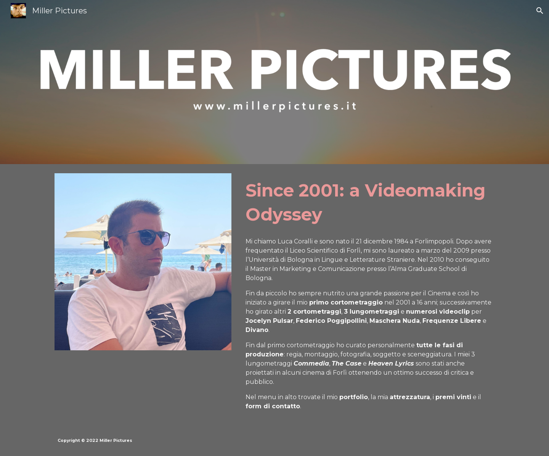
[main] (368, 202)
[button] (540, 11)
